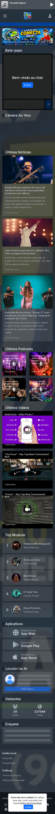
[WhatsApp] (6, 804)
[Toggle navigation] (5, 16)
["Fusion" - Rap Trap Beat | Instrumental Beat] (27, 509)
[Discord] (47, 804)
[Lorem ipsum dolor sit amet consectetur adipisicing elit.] (14, 364)
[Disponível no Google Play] (27, 644)
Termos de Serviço (11, 775)
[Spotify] (6, 809)
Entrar (27, 85)
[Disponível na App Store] (27, 656)
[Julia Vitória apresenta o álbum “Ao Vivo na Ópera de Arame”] (27, 246)
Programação (8, 763)
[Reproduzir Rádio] (52, 4)
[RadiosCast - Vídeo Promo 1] (27, 429)
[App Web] (27, 632)
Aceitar (28, 807)
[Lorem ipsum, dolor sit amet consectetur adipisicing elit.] (41, 364)
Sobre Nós (7, 758)
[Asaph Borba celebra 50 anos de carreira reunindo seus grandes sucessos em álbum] (27, 185)
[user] (50, 16)
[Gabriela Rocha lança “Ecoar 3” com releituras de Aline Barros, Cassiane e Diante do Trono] (27, 308)
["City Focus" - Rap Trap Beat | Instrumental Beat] (27, 469)
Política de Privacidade (13, 780)
